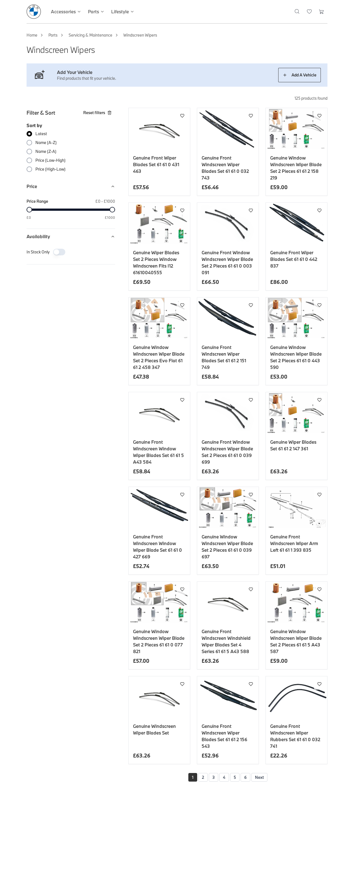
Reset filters (97, 112)
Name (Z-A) (45, 151)
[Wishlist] (309, 11)
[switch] (59, 252)
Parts (53, 35)
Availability (71, 236)
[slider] (29, 209)
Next (259, 777)
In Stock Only (38, 252)
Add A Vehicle (299, 75)
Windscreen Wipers (140, 35)
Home (32, 35)
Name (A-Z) (46, 142)
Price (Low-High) (50, 160)
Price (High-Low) (50, 169)
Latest (41, 133)
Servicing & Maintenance (90, 35)
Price (71, 186)
